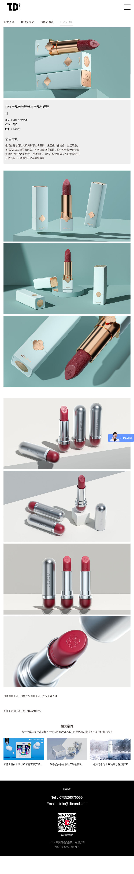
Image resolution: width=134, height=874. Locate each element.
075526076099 (71, 797)
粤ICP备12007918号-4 (67, 846)
